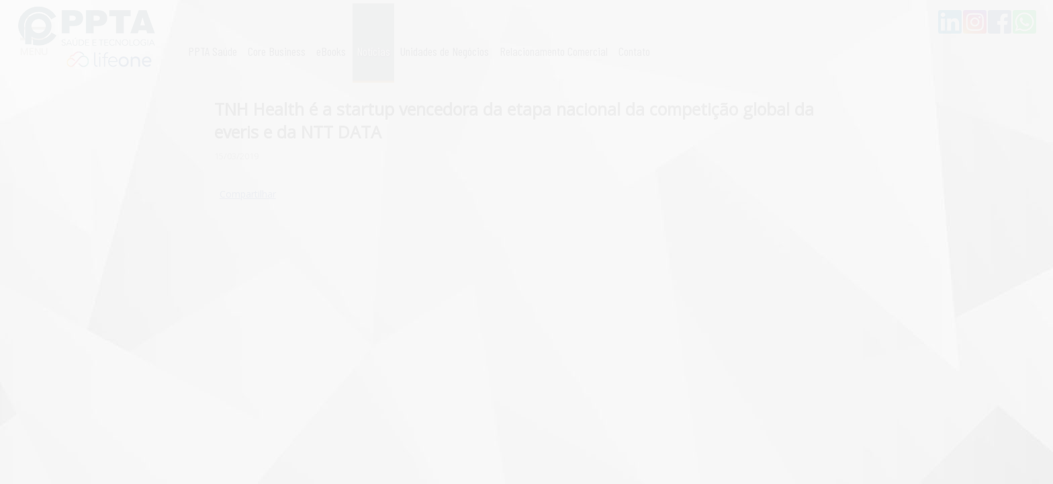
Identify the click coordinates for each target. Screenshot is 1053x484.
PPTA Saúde (212, 51)
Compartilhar (248, 194)
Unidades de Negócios (444, 51)
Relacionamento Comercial (554, 51)
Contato (634, 51)
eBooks (331, 51)
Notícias (373, 51)
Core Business (277, 51)
